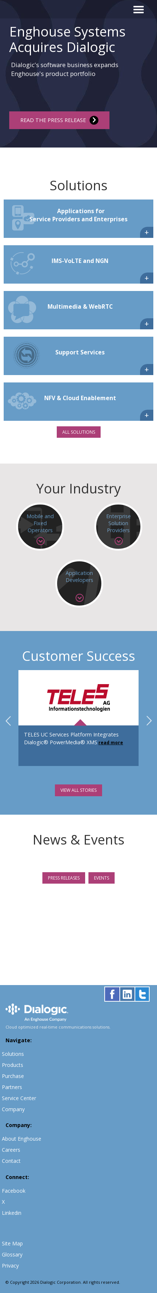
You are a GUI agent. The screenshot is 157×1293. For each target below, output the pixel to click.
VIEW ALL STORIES (78, 790)
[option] (78, 74)
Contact (11, 1160)
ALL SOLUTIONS (78, 432)
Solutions (13, 1053)
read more (110, 742)
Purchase (13, 1075)
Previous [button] (8, 720)
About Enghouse (21, 1138)
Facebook (13, 1190)
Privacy (10, 1265)
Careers (11, 1149)
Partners (12, 1087)
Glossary (12, 1254)
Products (12, 1064)
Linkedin (11, 1212)
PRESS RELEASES (64, 878)
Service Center (19, 1098)
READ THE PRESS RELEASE (59, 120)
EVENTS (101, 878)
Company (13, 1109)
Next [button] (148, 720)
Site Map (12, 1243)
